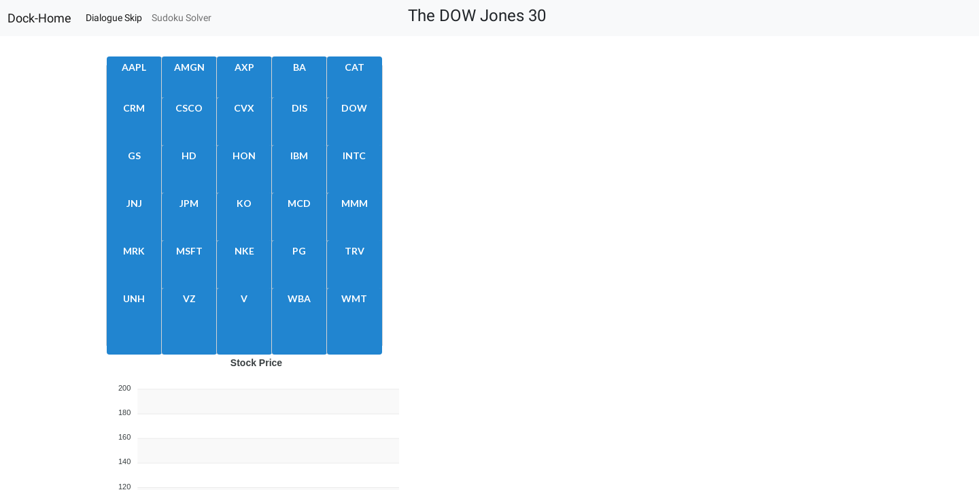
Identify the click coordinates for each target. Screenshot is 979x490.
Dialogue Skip (114, 17)
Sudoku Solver (181, 17)
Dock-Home (39, 18)
